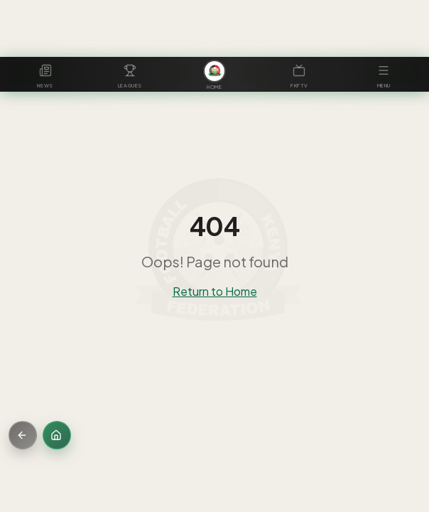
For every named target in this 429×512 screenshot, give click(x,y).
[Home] (57, 435)
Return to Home (215, 291)
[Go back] (23, 435)
